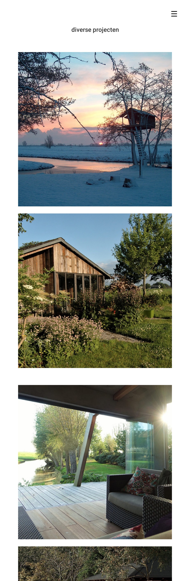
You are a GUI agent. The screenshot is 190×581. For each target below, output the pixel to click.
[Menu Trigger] (174, 13)
